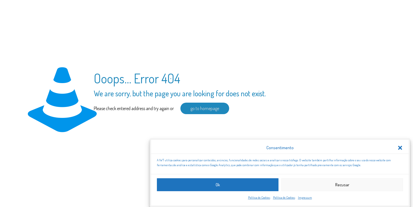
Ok (218, 185)
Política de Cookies (259, 198)
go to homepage (204, 108)
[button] (400, 148)
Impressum (305, 198)
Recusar (342, 185)
